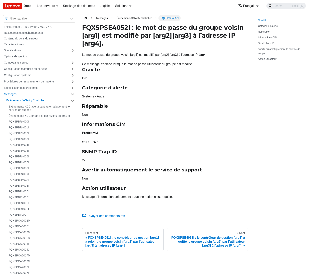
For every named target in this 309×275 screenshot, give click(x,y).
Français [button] (246, 5)
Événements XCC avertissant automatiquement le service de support (39, 108)
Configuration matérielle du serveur (25, 68)
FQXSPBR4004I (19, 144)
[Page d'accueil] (85, 18)
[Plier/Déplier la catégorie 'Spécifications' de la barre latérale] (72, 50)
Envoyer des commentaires (103, 216)
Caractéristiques (14, 44)
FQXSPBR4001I (19, 127)
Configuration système (17, 75)
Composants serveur (16, 62)
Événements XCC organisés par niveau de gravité (39, 115)
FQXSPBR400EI (19, 203)
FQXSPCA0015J (19, 249)
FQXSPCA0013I (19, 243)
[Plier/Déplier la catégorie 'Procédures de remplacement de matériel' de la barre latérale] (72, 82)
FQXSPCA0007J (19, 226)
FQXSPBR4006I (19, 156)
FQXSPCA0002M (19, 220)
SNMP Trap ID (266, 43)
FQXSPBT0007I (18, 214)
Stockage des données (79, 5)
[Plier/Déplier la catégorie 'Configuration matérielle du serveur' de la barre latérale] (72, 69)
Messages (10, 94)
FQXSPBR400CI (19, 191)
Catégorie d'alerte (268, 25)
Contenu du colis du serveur (21, 38)
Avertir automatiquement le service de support (279, 51)
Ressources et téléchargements (23, 32)
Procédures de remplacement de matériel (29, 81)
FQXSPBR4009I (19, 174)
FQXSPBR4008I (19, 168)
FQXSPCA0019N (19, 261)
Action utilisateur (267, 58)
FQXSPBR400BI (19, 185)
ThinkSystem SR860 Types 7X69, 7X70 (28, 26)
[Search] (286, 6)
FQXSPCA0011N (19, 237)
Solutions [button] (121, 5)
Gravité (262, 20)
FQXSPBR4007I (19, 162)
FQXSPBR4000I (19, 121)
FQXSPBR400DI (19, 197)
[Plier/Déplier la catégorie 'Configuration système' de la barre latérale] (72, 75)
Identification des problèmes (21, 87)
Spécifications (12, 50)
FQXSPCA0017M (19, 255)
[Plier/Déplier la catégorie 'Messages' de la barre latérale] (72, 94)
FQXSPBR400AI (19, 179)
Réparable (264, 31)
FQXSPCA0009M (19, 232)
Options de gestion (15, 56)
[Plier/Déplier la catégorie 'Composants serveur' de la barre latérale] (72, 63)
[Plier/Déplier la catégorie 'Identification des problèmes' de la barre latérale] (72, 88)
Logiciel (105, 5)
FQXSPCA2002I (19, 267)
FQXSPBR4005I (19, 150)
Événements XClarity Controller (25, 100)
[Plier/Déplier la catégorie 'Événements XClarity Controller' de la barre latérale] (72, 100)
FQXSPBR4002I (19, 133)
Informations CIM (267, 37)
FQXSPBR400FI (19, 208)
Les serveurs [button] (46, 5)
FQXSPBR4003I (19, 139)
